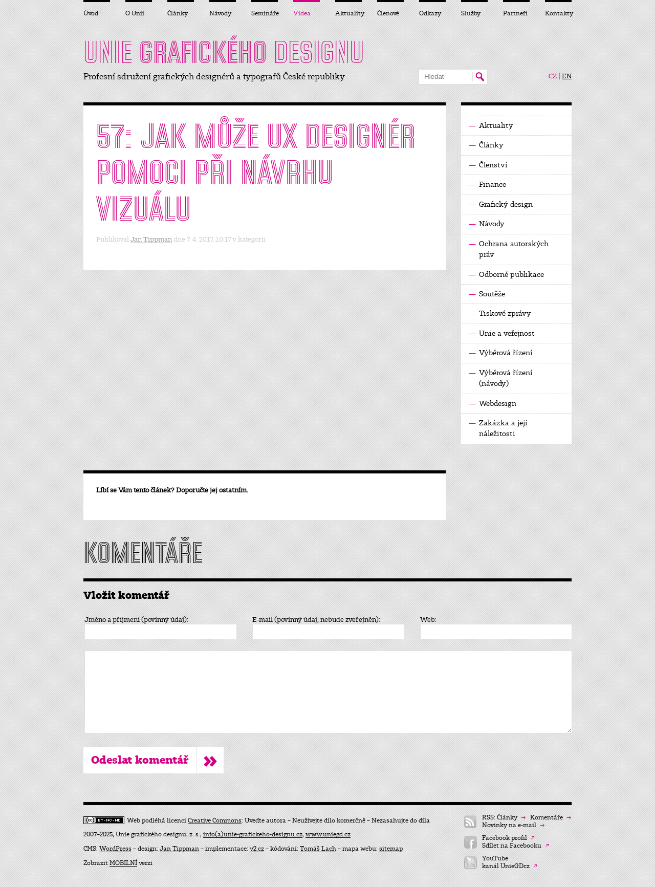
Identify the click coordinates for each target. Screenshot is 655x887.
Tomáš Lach (318, 848)
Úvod (90, 13)
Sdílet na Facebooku (515, 845)
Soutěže (487, 294)
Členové (388, 13)
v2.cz (257, 848)
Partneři (515, 13)
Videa (302, 13)
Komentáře (550, 817)
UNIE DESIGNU (223, 52)
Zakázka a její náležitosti (498, 428)
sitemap (391, 848)
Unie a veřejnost (502, 333)
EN (567, 76)
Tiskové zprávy (500, 313)
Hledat (479, 77)
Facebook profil (508, 838)
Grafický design (501, 204)
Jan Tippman (151, 239)
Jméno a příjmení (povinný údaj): (136, 620)
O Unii (134, 13)
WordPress (115, 848)
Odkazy (430, 13)
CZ (553, 76)
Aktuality (491, 125)
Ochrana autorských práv (509, 249)
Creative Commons (215, 820)
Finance (487, 184)
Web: (428, 620)
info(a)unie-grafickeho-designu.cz (252, 834)
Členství (488, 165)
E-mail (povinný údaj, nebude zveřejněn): (316, 620)
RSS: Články (504, 817)
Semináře (264, 13)
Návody (487, 224)
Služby (471, 13)
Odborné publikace (506, 274)
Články (486, 145)
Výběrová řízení (501, 353)
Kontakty (558, 13)
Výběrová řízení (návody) (501, 377)
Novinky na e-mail (513, 825)
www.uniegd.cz (328, 834)
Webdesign (492, 403)
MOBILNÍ (123, 863)
